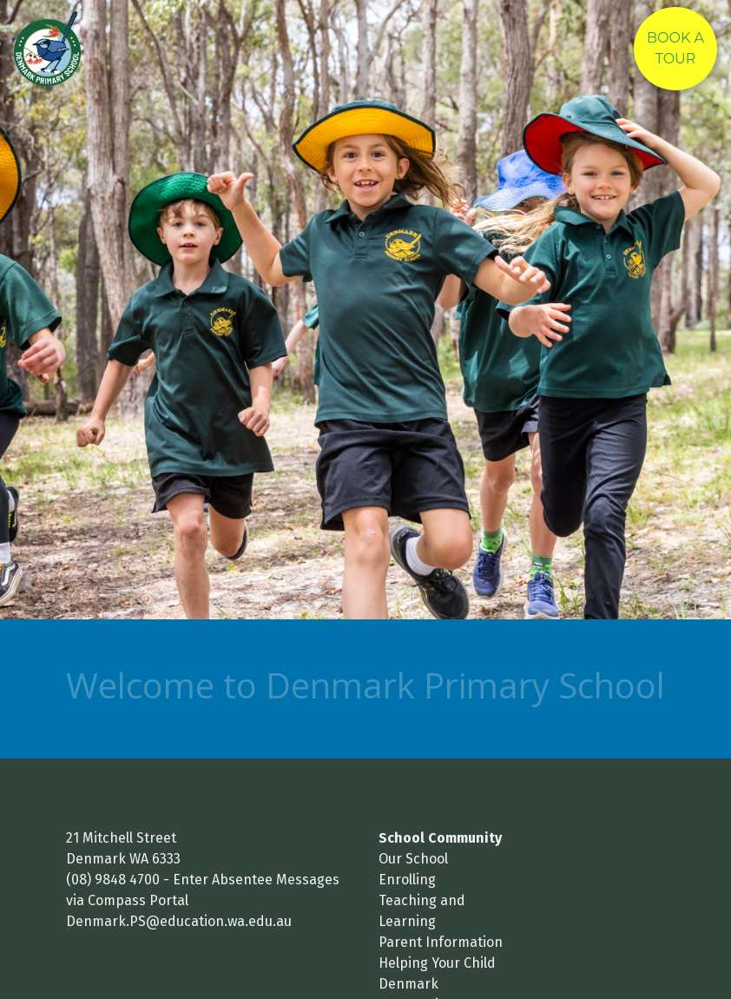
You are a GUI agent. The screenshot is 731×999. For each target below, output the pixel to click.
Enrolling (407, 879)
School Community (440, 838)
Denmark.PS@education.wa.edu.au (179, 921)
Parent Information (441, 942)
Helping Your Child (437, 963)
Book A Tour (675, 48)
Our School (413, 858)
